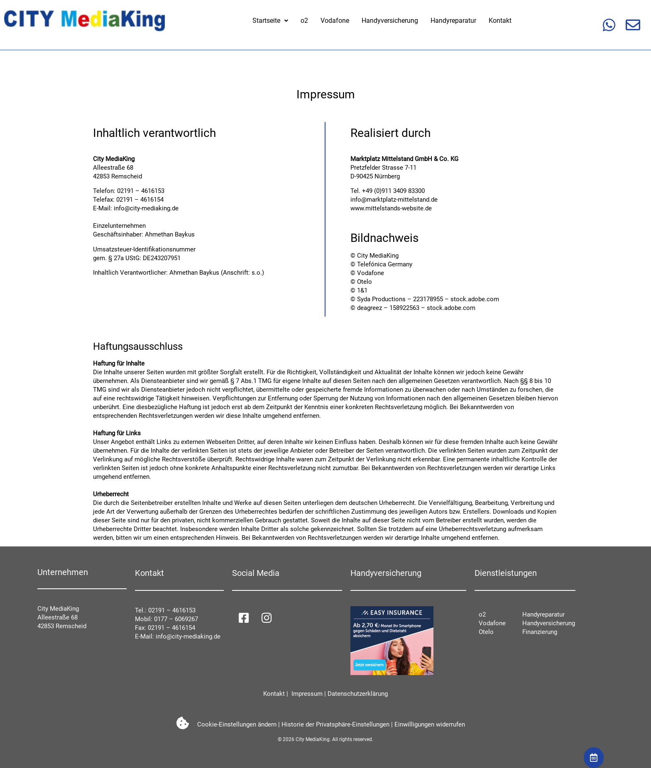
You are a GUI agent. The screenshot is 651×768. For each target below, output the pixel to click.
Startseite (270, 20)
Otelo (486, 632)
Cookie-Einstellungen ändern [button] (237, 724)
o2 (304, 20)
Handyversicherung (390, 20)
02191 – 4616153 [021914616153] (172, 610)
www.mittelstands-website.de (391, 208)
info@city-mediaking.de (146, 208)
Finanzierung (539, 632)
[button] (270, 20)
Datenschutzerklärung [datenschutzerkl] (358, 693)
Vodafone (335, 20)
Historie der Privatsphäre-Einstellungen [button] (335, 724)
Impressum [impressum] (306, 693)
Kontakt (500, 20)
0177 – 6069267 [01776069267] (176, 619)
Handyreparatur (453, 20)
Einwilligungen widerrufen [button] (429, 724)
